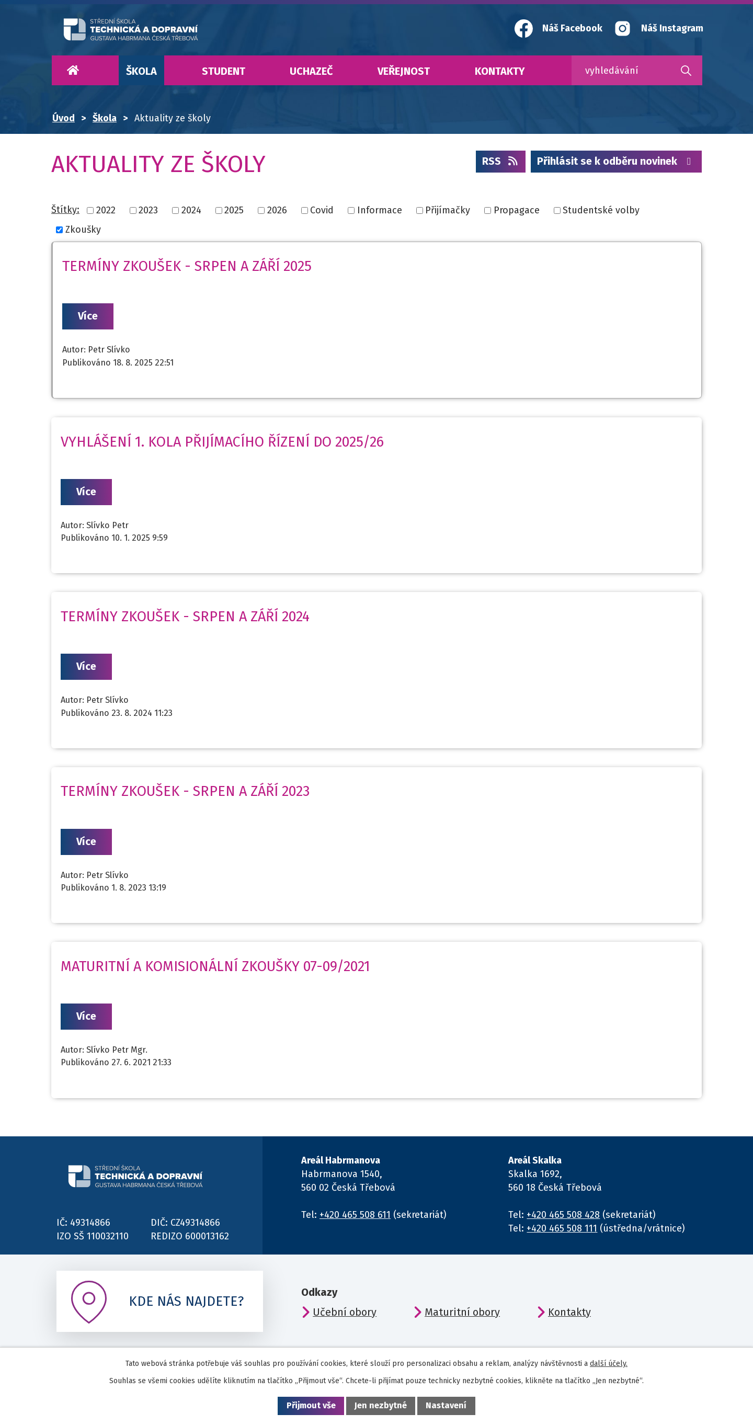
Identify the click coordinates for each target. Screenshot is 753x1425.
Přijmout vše (311, 1405)
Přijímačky (447, 210)
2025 (234, 210)
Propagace (517, 210)
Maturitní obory (462, 1312)
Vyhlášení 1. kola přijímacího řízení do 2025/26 (222, 442)
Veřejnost (404, 71)
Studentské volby (601, 210)
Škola (141, 71)
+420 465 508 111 (562, 1228)
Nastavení (446, 1405)
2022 (106, 210)
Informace (379, 210)
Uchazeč (311, 71)
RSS (500, 161)
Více (88, 316)
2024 (191, 210)
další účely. (609, 1363)
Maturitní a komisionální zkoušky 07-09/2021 (215, 966)
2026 (277, 210)
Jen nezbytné (381, 1405)
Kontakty (500, 71)
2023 (148, 210)
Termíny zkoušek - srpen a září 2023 (185, 791)
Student (223, 71)
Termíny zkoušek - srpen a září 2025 (187, 266)
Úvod (72, 70)
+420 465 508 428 (563, 1215)
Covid (322, 210)
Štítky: (65, 209)
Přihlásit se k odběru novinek (616, 161)
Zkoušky (83, 229)
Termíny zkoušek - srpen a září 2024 (185, 616)
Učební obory (344, 1312)
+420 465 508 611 (355, 1215)
